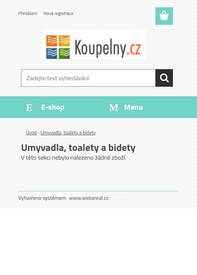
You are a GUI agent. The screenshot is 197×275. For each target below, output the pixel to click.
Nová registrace (58, 13)
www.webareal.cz (89, 198)
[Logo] (93, 44)
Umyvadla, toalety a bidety (68, 132)
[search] (164, 78)
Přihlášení (27, 13)
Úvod (31, 132)
